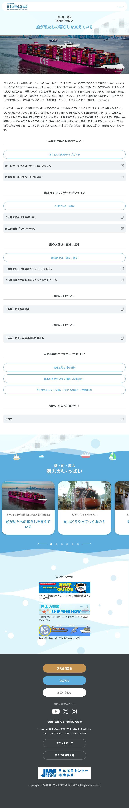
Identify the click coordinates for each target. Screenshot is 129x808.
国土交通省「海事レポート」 (21, 228)
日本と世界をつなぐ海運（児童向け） (64, 378)
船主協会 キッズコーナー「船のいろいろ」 (29, 165)
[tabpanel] (28, 507)
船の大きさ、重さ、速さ (64, 257)
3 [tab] (62, 544)
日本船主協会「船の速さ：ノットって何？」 (29, 269)
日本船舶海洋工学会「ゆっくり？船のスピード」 (31, 280)
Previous (42, 543)
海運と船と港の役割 (64, 367)
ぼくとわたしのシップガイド (64, 154)
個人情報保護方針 (64, 755)
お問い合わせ (64, 692)
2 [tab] (56, 544)
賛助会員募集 (64, 668)
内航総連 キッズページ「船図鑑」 (24, 177)
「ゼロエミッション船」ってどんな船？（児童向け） (64, 390)
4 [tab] (67, 544)
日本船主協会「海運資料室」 (21, 217)
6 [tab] (78, 544)
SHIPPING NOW (64, 206)
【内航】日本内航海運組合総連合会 (24, 338)
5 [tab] (72, 544)
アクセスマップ (64, 743)
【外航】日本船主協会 (17, 309)
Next (87, 543)
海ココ (8, 419)
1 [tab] (51, 544)
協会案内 (64, 680)
